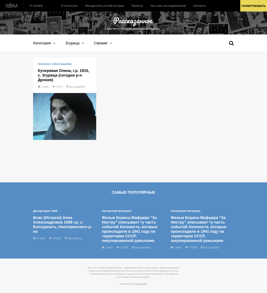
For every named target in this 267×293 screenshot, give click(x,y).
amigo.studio (141, 284)
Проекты (137, 5)
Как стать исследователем (168, 5)
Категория (42, 43)
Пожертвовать (253, 5)
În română (36, 5)
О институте (69, 5)
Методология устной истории (104, 5)
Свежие (100, 43)
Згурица (72, 43)
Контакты (199, 5)
